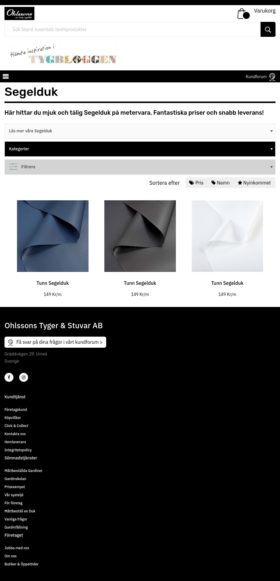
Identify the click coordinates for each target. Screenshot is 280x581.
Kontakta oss (15, 434)
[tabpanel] (52, 244)
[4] (23, 377)
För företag (13, 503)
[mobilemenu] (5, 77)
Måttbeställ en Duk (19, 511)
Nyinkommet (255, 183)
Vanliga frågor (15, 519)
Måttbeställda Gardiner (23, 470)
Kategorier (141, 149)
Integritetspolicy (18, 450)
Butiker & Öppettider (21, 564)
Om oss (10, 556)
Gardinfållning (16, 527)
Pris (197, 183)
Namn (221, 183)
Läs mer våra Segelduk (141, 131)
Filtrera (141, 166)
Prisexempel (14, 487)
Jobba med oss (16, 548)
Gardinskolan (15, 478)
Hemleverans (15, 442)
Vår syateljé (14, 495)
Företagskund (15, 409)
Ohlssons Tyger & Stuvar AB (53, 325)
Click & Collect (16, 425)
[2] (9, 377)
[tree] (140, 131)
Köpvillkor (12, 417)
